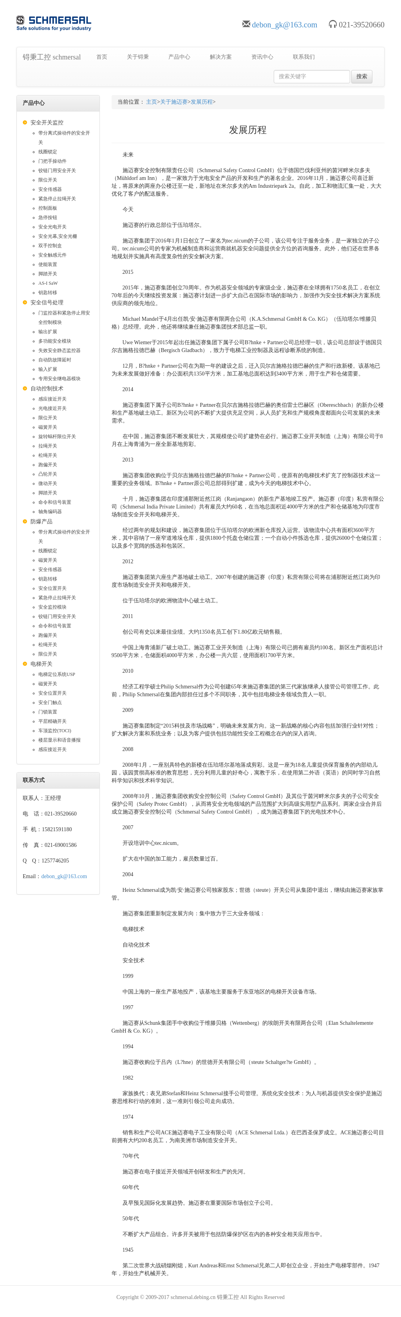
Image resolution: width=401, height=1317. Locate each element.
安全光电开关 (52, 227)
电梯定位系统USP (56, 674)
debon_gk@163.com (285, 24)
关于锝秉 (138, 57)
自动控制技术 (47, 389)
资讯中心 (262, 57)
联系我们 (304, 57)
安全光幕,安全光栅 (57, 236)
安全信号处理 (47, 302)
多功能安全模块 (54, 341)
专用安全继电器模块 (59, 378)
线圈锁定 (47, 152)
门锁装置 (47, 712)
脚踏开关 (47, 274)
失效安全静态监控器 (59, 350)
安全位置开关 (52, 588)
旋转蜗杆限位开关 (57, 436)
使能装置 (47, 264)
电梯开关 (41, 664)
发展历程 (202, 102)
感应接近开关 (52, 399)
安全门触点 (50, 702)
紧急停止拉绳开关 (57, 198)
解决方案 (221, 57)
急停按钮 (47, 217)
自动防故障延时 (54, 360)
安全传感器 (50, 189)
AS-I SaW (48, 283)
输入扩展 (47, 369)
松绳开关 (47, 455)
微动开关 (47, 483)
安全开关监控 (47, 123)
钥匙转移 (47, 292)
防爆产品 (41, 522)
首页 (101, 57)
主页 (151, 102)
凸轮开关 (47, 474)
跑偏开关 (47, 464)
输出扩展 (47, 331)
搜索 (361, 76)
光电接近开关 (52, 408)
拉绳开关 (47, 446)
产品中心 (179, 57)
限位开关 (47, 180)
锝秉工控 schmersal (52, 57)
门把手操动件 (52, 161)
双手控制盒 (50, 245)
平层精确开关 (52, 721)
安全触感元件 (52, 255)
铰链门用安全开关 (57, 170)
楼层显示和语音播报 (59, 740)
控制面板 (47, 208)
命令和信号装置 (54, 502)
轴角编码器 (50, 511)
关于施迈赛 (174, 102)
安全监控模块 (52, 607)
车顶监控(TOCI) (54, 730)
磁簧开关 (47, 427)
